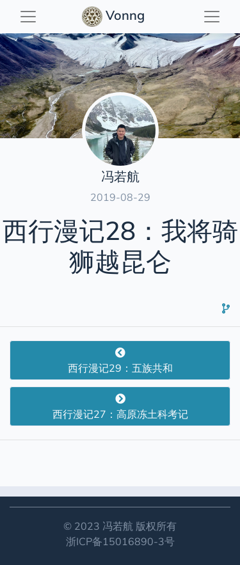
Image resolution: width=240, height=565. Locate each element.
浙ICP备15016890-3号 (120, 541)
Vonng (115, 16)
